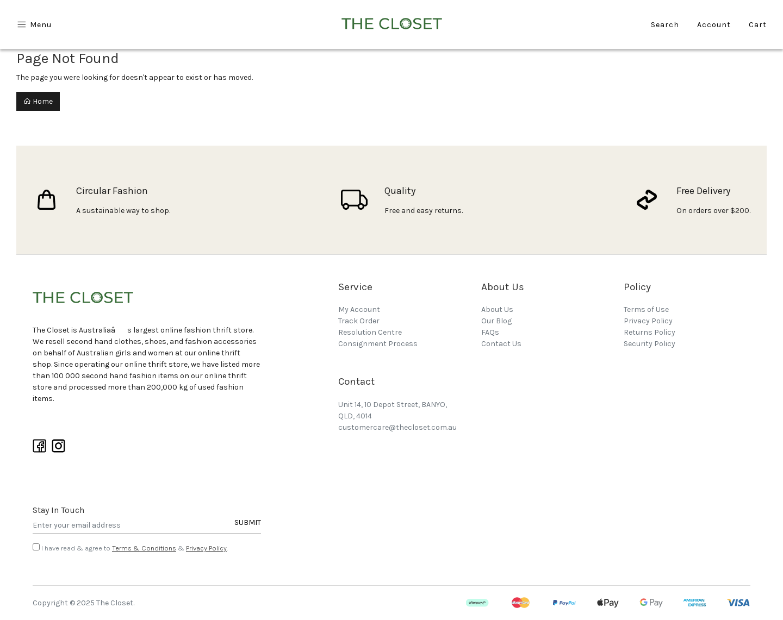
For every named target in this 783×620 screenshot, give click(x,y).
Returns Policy (649, 332)
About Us (497, 309)
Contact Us (501, 343)
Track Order (359, 320)
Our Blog (496, 320)
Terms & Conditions (144, 548)
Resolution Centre (370, 332)
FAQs (490, 332)
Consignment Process (378, 343)
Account (714, 24)
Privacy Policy (206, 548)
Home (38, 101)
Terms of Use (646, 309)
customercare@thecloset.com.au (397, 427)
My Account (359, 309)
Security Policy (649, 343)
